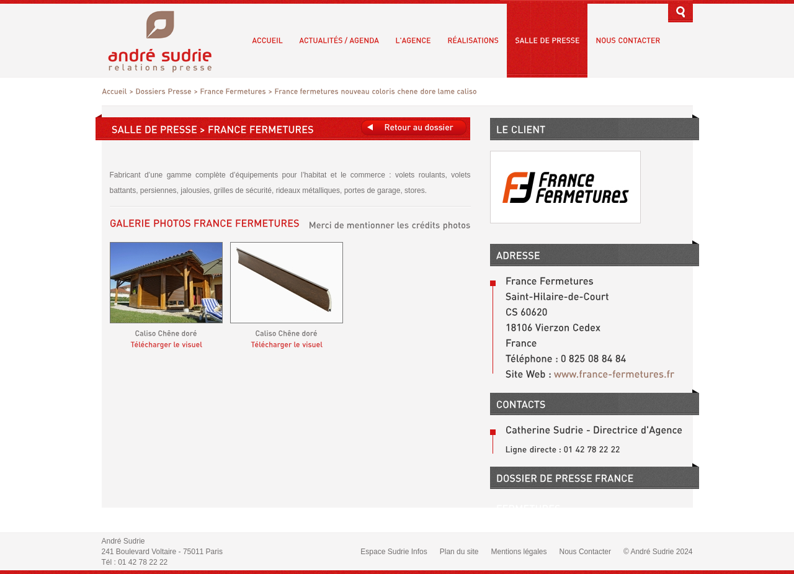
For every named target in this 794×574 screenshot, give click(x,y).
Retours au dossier (413, 127)
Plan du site (459, 551)
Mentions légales (518, 551)
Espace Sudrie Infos (393, 551)
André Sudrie (166, 40)
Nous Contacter (585, 551)
